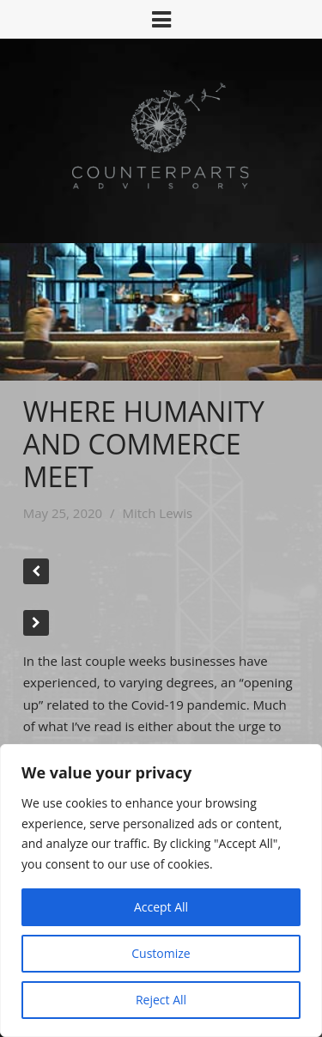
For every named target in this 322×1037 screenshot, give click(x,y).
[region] (161, 890)
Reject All (161, 999)
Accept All (161, 907)
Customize (160, 953)
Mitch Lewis (157, 513)
